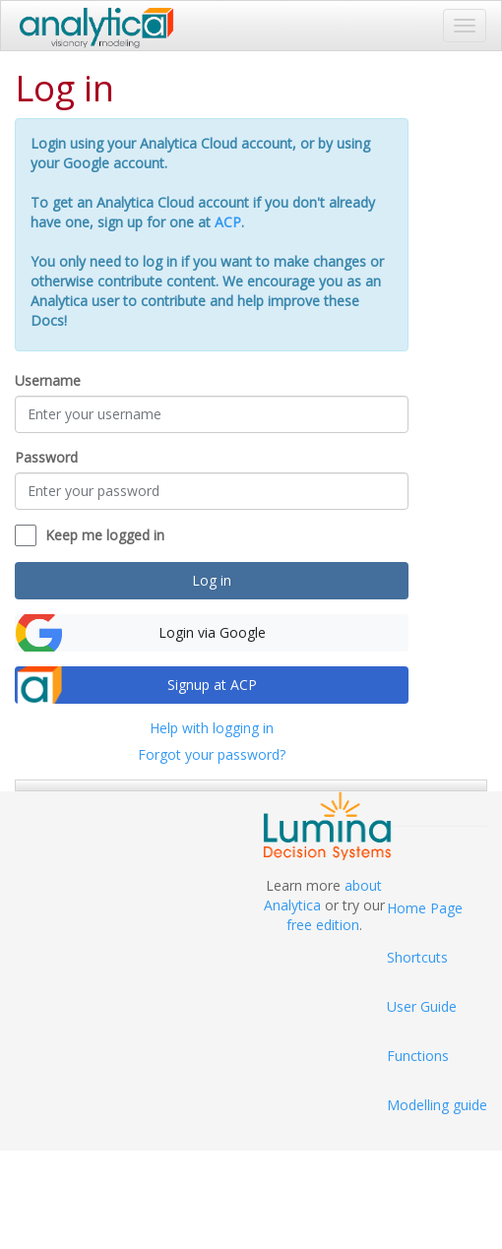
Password (46, 457)
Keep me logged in (104, 535)
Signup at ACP (212, 684)
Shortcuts (417, 957)
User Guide (422, 1006)
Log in (211, 580)
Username (48, 380)
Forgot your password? (211, 754)
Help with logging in (212, 727)
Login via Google (212, 632)
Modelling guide (437, 1104)
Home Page (425, 908)
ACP (228, 222)
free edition (322, 924)
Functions (418, 1055)
